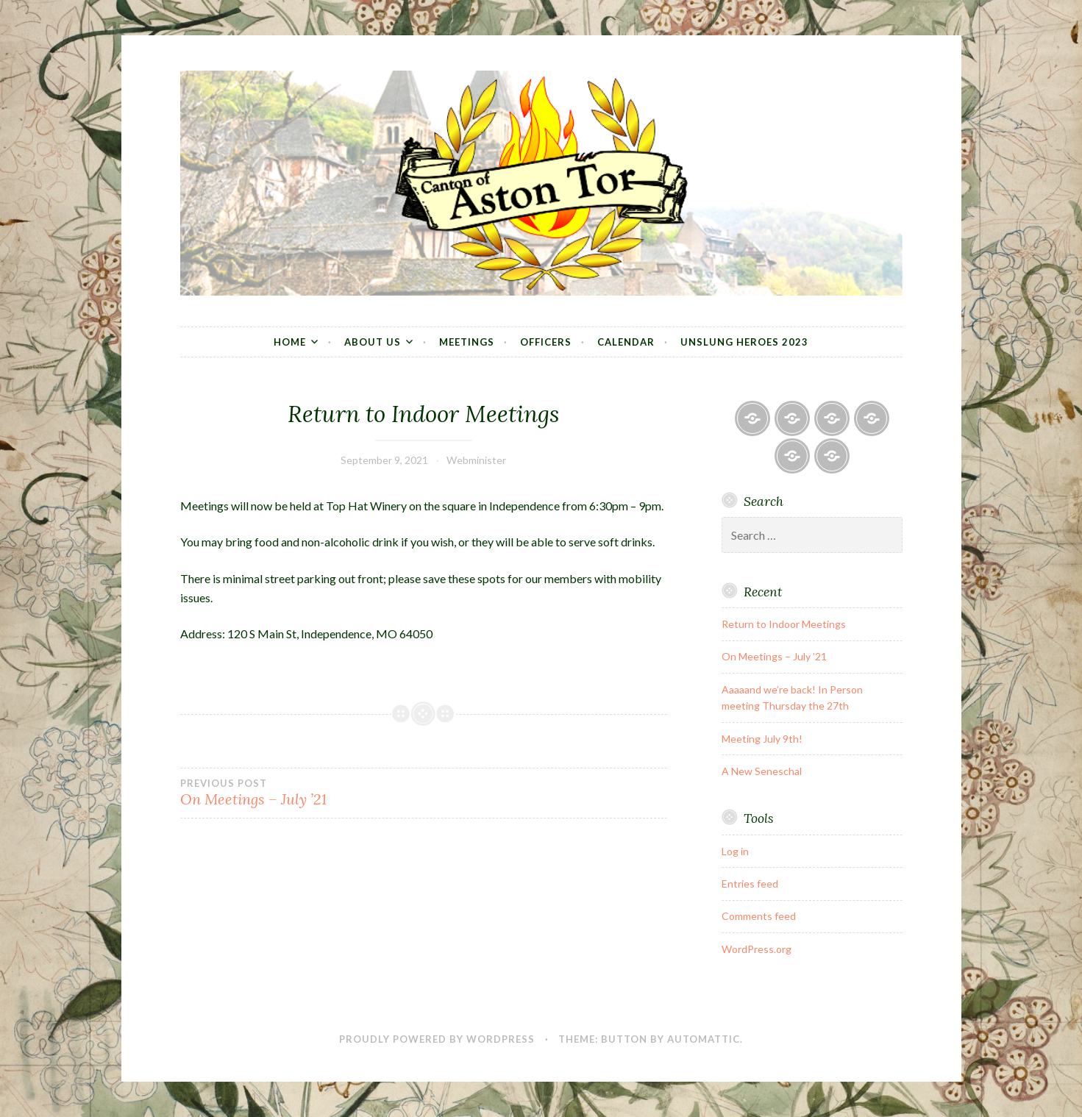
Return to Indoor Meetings (784, 624)
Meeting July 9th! (762, 738)
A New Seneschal (762, 771)
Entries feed (750, 883)
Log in (735, 851)
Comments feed (759, 916)
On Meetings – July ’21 (302, 792)
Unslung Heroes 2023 (744, 342)
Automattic (703, 1039)
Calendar (626, 342)
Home (290, 342)
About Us (372, 342)
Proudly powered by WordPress (437, 1039)
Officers (546, 342)
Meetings (466, 342)
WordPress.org (756, 949)
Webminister (476, 460)
